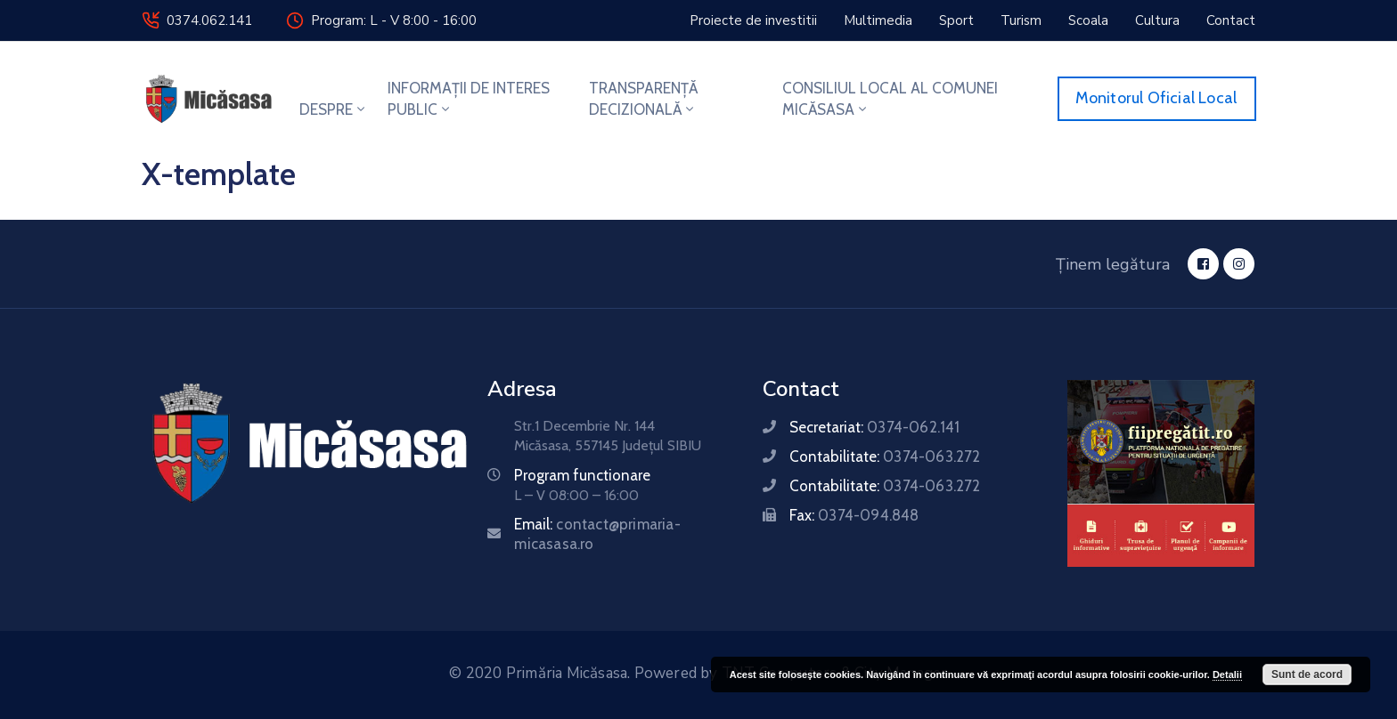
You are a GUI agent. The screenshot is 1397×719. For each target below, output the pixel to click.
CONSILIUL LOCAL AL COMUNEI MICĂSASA (890, 98)
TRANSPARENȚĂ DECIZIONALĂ (643, 98)
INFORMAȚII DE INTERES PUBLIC (469, 98)
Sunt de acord (1307, 674)
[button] (753, 20)
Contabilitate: (884, 456)
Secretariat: (874, 427)
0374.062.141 (209, 20)
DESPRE (333, 109)
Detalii (1227, 674)
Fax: (854, 515)
